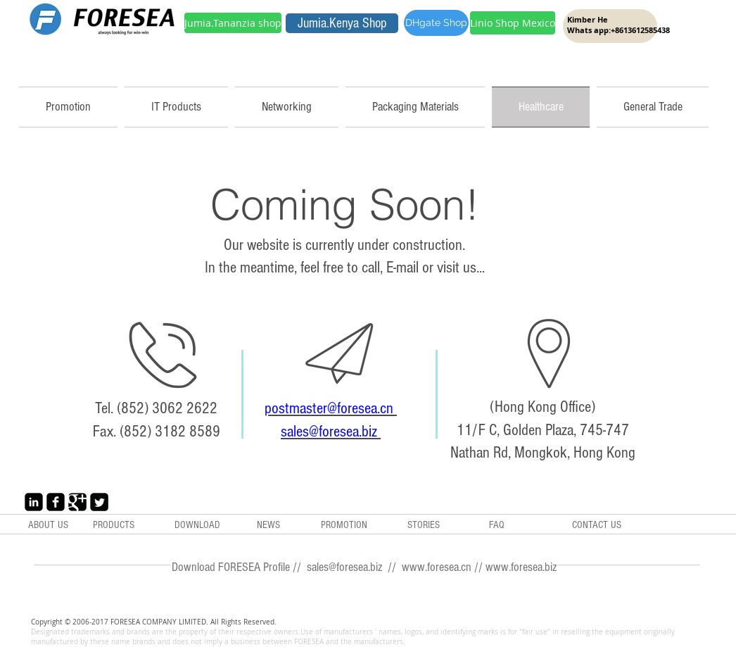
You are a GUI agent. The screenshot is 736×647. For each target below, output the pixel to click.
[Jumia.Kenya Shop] (342, 23)
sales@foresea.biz (331, 431)
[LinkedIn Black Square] (34, 502)
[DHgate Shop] (436, 23)
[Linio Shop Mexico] (513, 23)
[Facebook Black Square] (55, 502)
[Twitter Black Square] (99, 502)
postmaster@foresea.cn (331, 408)
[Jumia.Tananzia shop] (233, 22)
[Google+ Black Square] (77, 502)
